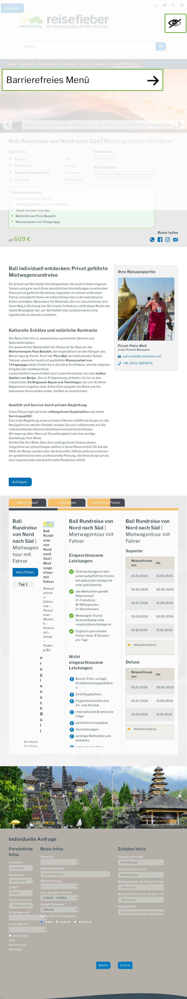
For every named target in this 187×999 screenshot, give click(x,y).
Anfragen (12, 8)
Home (12, 64)
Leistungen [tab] (67, 504)
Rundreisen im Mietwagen (135, 174)
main (175, 23)
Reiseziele (27, 64)
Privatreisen (104, 174)
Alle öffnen (25, 575)
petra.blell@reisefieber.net (142, 356)
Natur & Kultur (105, 158)
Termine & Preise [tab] (106, 504)
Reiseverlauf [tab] (27, 504)
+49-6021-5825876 (138, 363)
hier (108, 817)
